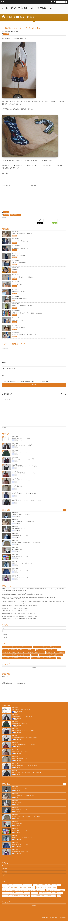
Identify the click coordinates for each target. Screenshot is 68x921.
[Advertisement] (15, 198)
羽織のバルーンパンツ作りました (20, 570)
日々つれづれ (5, 631)
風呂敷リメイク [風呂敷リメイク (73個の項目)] (6, 647)
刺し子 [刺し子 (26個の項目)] (50, 655)
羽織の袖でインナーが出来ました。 (20, 577)
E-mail (4, 368)
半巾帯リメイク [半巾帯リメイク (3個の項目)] (43, 655)
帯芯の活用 (6, 214)
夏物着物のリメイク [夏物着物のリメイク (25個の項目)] (16, 655)
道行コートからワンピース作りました (21, 480)
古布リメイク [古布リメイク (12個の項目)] (34, 655)
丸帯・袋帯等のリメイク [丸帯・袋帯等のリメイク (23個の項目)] (16, 657)
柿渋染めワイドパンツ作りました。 (20, 535)
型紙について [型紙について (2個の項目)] (26, 655)
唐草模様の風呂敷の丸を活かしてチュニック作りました (15, 613)
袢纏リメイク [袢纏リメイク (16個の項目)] (45, 647)
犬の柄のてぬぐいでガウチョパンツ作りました (24, 334)
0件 (12, 31)
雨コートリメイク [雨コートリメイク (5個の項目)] (16, 647)
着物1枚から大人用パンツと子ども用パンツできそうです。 (26, 542)
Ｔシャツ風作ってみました (18, 327)
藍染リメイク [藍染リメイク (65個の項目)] (5, 649)
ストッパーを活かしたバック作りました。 (23, 277)
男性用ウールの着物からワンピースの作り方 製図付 (24, 494)
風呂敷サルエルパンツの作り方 (19, 452)
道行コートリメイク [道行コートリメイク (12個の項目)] (27, 647)
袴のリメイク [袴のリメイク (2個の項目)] (36, 647)
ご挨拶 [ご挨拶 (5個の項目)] (59, 657)
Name (4, 362)
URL (4, 375)
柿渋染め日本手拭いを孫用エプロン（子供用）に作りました (27, 313)
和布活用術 (6, 33)
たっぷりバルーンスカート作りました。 (21, 514)
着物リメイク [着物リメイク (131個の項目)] (31, 649)
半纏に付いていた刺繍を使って (20, 262)
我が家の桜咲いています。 (18, 549)
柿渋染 (11, 214)
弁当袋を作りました (17, 269)
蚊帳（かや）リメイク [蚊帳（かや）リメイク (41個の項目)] (55, 647)
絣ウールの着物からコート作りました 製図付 (23, 459)
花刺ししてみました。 (17, 284)
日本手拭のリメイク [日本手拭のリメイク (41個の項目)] (21, 652)
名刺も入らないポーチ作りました (20, 556)
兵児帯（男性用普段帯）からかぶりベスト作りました (24, 466)
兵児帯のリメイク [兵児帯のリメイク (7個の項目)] (58, 655)
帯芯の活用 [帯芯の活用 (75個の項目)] (30, 652)
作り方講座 (4, 637)
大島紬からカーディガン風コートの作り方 (22, 445)
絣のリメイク (17, 214)
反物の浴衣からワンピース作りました (21, 438)
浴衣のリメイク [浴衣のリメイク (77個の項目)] (6, 652)
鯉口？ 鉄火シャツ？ (17, 320)
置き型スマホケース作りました (20, 291)
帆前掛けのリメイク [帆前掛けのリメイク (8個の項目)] (40, 652)
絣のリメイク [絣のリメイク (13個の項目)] (23, 649)
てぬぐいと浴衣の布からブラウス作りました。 (24, 233)
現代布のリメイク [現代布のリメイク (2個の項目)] (52, 649)
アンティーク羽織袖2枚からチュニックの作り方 (23, 473)
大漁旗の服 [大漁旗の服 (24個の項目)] (61, 652)
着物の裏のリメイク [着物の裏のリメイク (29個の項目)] (41, 649)
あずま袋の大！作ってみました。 (20, 248)
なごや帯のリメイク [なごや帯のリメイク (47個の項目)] (51, 657)
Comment (5, 348)
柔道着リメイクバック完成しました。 (21, 255)
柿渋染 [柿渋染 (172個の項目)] (13, 652)
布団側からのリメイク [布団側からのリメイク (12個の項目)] (51, 652)
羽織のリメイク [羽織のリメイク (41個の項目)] (14, 649)
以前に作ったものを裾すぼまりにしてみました (24, 305)
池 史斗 (34, 618)
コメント (5, 217)
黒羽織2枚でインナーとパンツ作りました (22, 563)
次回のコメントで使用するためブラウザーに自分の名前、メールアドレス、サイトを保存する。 (26, 381)
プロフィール (5, 676)
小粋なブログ (5, 682)
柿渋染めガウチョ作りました (19, 298)
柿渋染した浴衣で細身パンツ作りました (21, 487)
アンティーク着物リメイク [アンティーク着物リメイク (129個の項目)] (37, 657)
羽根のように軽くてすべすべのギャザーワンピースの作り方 (26, 500)
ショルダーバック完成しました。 (20, 241)
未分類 (13, 300)
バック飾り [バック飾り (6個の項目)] (26, 657)
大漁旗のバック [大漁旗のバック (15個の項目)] (6, 655)
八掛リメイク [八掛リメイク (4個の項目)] (5, 657)
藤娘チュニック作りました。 (19, 528)
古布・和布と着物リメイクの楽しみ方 (29, 8)
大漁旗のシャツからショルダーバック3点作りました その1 (16, 593)
